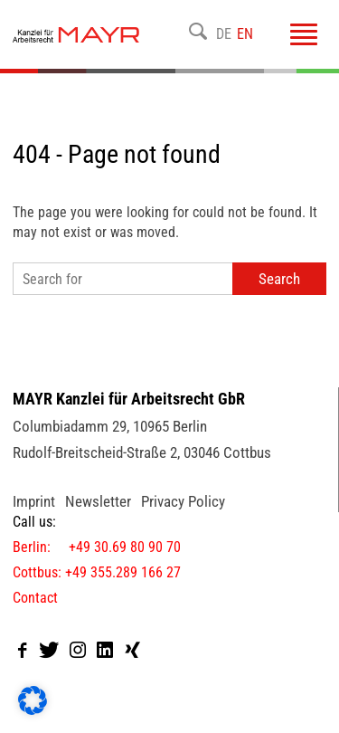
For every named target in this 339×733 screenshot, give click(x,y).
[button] (32, 700)
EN (245, 34)
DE (223, 34)
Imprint (34, 501)
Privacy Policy (183, 501)
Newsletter (98, 501)
